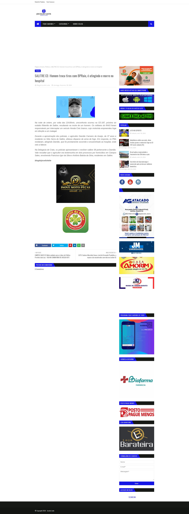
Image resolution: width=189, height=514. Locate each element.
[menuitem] (38, 24)
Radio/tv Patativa (40, 2)
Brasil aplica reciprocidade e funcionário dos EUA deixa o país (140, 153)
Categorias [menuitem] (63, 24)
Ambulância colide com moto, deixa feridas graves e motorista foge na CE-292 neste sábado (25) (142, 142)
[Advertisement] (94, 45)
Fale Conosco (50, 2)
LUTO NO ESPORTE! (135, 130)
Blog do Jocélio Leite (43, 85)
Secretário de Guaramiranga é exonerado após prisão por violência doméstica (141, 164)
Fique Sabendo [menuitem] (48, 24)
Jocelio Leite (50, 511)
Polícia (47, 67)
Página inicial (39, 67)
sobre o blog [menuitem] (78, 24)
